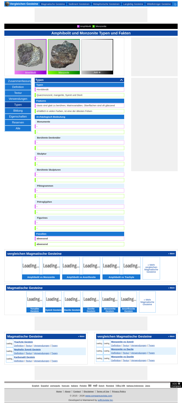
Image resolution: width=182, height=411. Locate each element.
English (35, 386)
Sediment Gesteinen (79, 4)
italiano (74, 386)
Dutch (101, 386)
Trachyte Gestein (23, 342)
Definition (18, 87)
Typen (18, 104)
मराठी (95, 386)
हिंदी (89, 386)
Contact (77, 391)
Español (45, 386)
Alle (18, 128)
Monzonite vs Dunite (122, 356)
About (68, 391)
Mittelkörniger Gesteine (159, 4)
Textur (18, 92)
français (65, 386)
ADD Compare (176, 384)
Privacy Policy (119, 391)
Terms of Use (103, 391)
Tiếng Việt (120, 386)
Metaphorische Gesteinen (106, 4)
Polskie (83, 386)
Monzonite (64, 72)
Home (59, 391)
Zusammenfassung (20, 81)
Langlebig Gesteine (133, 4)
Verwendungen (18, 98)
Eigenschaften (18, 116)
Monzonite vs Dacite (122, 349)
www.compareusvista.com (98, 395)
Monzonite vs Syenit (122, 341)
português (55, 386)
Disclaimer (89, 391)
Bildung (18, 110)
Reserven (18, 122)
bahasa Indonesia (135, 386)
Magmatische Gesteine (53, 4)
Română (110, 386)
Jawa (147, 386)
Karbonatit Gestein (24, 357)
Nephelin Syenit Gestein (27, 349)
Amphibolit (30, 72)
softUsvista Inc (105, 400)
